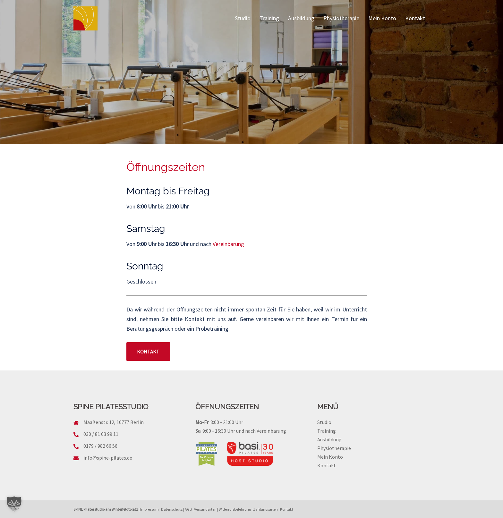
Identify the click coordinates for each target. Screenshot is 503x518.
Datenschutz (172, 509)
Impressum (149, 509)
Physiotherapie (341, 18)
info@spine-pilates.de (107, 457)
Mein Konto (382, 18)
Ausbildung (301, 18)
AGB (188, 509)
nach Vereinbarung (265, 431)
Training (269, 18)
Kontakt (415, 18)
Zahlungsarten (265, 509)
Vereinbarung (228, 244)
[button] (14, 504)
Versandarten (205, 509)
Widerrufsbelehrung (235, 509)
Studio (243, 18)
